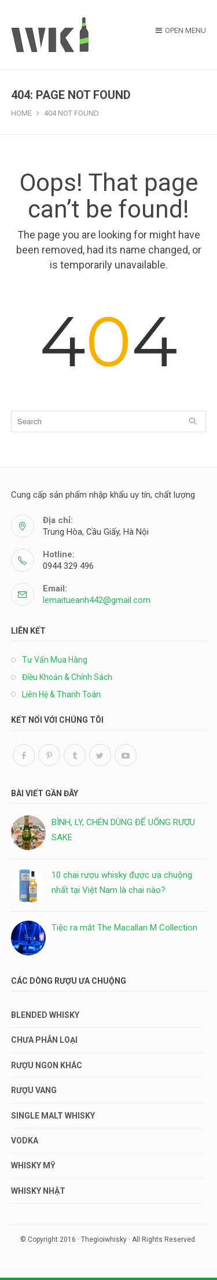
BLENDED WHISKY (45, 1015)
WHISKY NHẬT (38, 1191)
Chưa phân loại (44, 1039)
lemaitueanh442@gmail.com (96, 600)
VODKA (24, 1140)
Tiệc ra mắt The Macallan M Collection (124, 927)
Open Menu (181, 30)
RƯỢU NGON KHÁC (46, 1065)
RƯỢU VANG (34, 1090)
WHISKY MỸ (33, 1165)
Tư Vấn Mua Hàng (54, 659)
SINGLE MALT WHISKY (53, 1115)
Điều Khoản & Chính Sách (67, 677)
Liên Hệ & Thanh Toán (61, 694)
